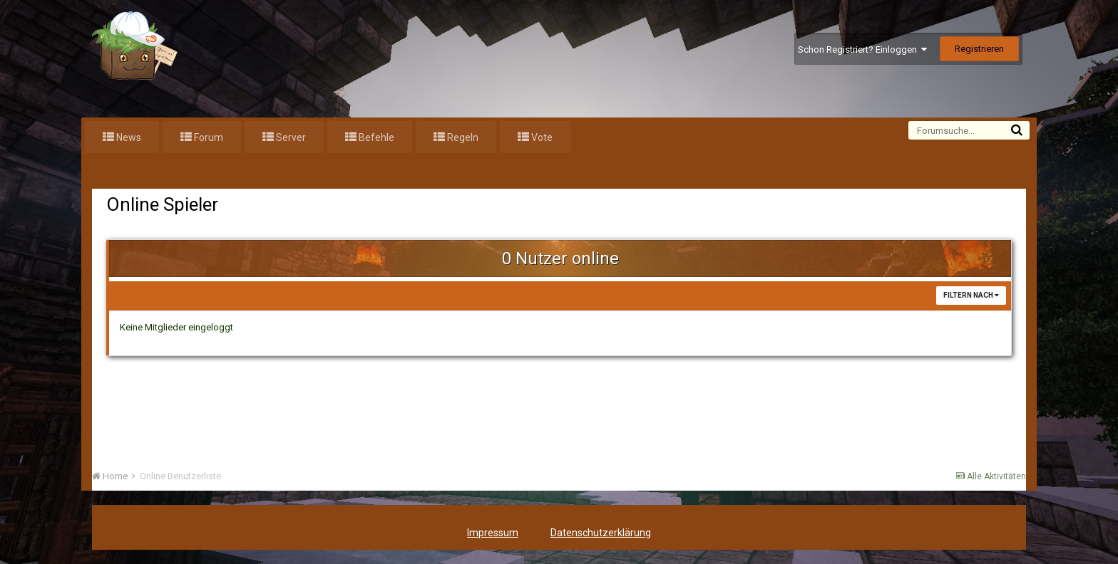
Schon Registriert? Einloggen (862, 49)
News (127, 137)
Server (290, 137)
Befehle (375, 137)
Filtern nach (971, 295)
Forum (207, 137)
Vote (541, 137)
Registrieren (979, 48)
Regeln (461, 137)
